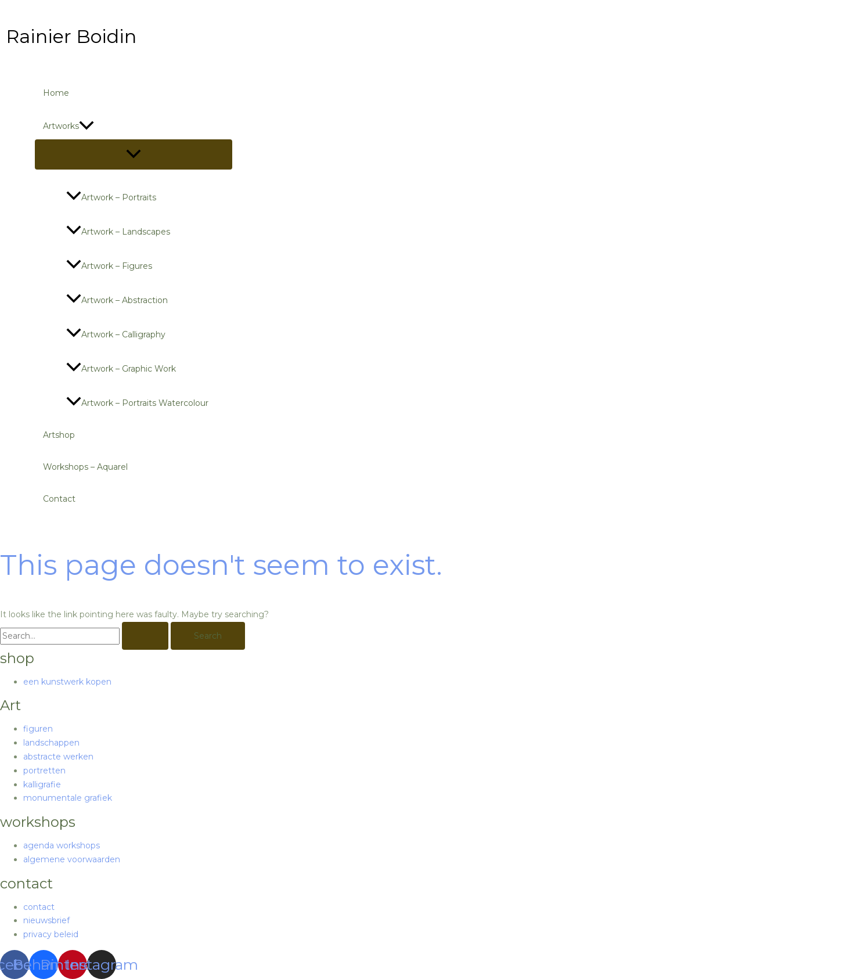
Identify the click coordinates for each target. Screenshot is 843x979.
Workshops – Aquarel (85, 467)
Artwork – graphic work (121, 368)
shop (17, 658)
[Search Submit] (145, 636)
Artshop (59, 435)
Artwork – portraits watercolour (137, 403)
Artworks (68, 126)
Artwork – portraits (111, 197)
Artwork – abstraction (117, 300)
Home (56, 93)
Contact (59, 499)
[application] (86, 126)
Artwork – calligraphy (115, 334)
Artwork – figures (109, 266)
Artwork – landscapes (118, 231)
